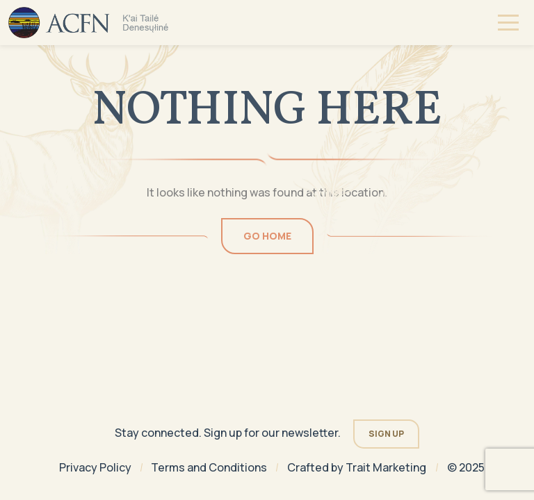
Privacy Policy (95, 467)
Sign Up (386, 434)
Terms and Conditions (209, 467)
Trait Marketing (386, 467)
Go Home (267, 235)
